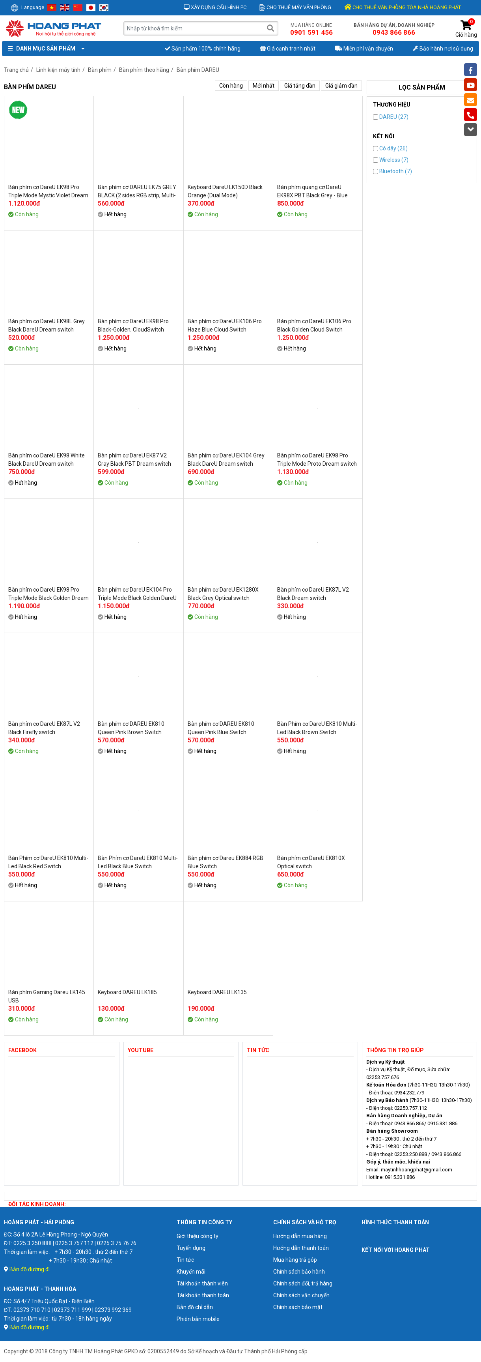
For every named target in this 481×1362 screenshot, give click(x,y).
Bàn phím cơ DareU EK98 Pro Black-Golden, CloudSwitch (133, 325)
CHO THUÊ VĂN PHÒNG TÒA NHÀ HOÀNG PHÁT (402, 7)
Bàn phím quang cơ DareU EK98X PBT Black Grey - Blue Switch (312, 191)
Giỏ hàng (466, 29)
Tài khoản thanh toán (203, 1295)
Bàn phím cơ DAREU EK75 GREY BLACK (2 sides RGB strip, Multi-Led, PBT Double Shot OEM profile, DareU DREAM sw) (137, 191)
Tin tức (185, 1260)
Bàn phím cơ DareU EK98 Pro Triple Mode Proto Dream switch (317, 459)
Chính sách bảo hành (299, 1271)
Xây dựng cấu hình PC (215, 7)
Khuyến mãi (191, 1271)
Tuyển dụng (191, 1248)
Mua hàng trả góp (295, 1260)
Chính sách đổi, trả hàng (302, 1283)
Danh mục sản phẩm (44, 48)
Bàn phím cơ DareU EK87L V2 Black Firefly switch (44, 728)
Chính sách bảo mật (298, 1307)
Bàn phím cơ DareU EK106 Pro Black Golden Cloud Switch (314, 325)
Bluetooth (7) (392, 171)
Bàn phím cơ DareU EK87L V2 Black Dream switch (313, 593)
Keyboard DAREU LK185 (127, 992)
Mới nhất (263, 85)
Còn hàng (231, 85)
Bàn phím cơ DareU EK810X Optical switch (311, 862)
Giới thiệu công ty (197, 1236)
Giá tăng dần (299, 85)
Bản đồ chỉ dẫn (195, 1307)
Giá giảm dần (341, 85)
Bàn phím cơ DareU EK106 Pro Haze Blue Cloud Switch (225, 325)
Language (27, 7)
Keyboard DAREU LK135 (217, 992)
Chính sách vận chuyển (301, 1295)
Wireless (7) (390, 160)
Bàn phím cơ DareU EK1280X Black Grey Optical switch (223, 593)
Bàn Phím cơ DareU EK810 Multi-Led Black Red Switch (48, 862)
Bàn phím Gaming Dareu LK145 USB (46, 996)
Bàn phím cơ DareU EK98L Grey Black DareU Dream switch (46, 325)
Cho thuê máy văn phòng (295, 7)
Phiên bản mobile (198, 1319)
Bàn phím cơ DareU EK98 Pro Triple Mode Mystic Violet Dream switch (48, 191)
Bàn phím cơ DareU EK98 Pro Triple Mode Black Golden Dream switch (48, 593)
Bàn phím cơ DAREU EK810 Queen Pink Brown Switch (131, 728)
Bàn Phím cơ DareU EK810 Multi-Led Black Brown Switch (317, 728)
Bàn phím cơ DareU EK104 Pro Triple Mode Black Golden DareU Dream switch (137, 593)
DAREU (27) (390, 117)
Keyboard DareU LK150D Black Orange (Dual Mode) (225, 191)
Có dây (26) (390, 148)
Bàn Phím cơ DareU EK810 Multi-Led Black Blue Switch (138, 862)
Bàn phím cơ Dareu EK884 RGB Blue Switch (225, 862)
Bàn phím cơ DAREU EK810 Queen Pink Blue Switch (221, 728)
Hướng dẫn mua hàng (300, 1236)
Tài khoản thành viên (202, 1283)
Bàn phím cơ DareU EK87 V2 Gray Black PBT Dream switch (134, 459)
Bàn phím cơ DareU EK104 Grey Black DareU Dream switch (226, 459)
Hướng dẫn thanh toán (301, 1248)
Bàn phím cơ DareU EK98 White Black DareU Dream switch (46, 459)
